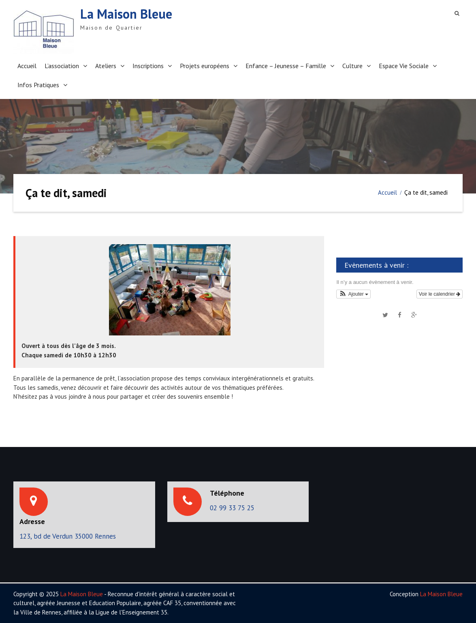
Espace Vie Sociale (404, 66)
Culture (352, 66)
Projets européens (204, 66)
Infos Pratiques (38, 85)
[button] (353, 294)
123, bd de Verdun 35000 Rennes (67, 536)
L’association (62, 66)
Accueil (26, 66)
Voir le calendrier (440, 294)
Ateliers (105, 66)
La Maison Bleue (126, 13)
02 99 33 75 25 (232, 507)
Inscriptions (148, 66)
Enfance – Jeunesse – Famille (285, 66)
